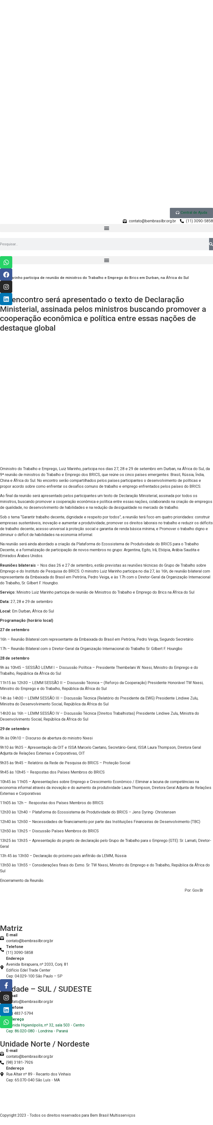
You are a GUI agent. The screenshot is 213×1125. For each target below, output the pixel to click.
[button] (106, 228)
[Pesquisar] (211, 244)
